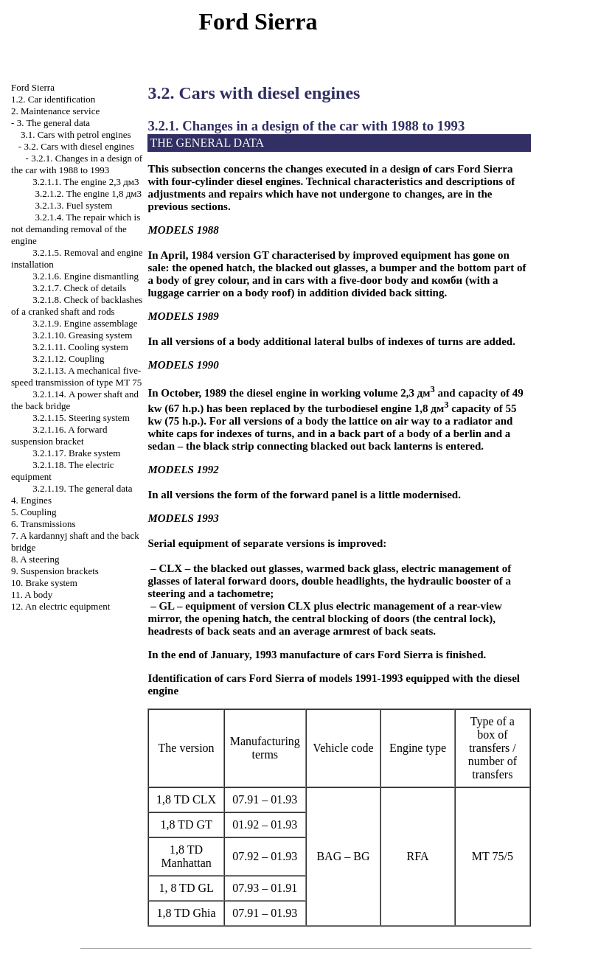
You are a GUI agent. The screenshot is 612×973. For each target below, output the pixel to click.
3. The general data (53, 122)
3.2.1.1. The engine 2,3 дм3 (85, 181)
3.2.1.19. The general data (82, 488)
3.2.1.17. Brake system (76, 452)
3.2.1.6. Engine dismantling (85, 276)
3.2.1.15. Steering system (80, 417)
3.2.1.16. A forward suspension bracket (59, 435)
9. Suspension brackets (55, 570)
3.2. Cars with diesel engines (78, 146)
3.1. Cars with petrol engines (76, 134)
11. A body (31, 594)
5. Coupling (33, 511)
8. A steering (35, 559)
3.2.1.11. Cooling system (80, 346)
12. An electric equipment (60, 606)
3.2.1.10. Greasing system (82, 335)
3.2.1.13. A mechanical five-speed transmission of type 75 (76, 376)
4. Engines (31, 500)
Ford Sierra (33, 87)
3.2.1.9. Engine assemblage (84, 323)
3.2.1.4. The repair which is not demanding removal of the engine (75, 229)
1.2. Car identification (53, 99)
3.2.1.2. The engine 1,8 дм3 (88, 193)
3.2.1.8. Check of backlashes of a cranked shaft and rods (76, 305)
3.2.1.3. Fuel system (74, 205)
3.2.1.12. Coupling (68, 358)
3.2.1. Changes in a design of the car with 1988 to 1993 (76, 164)
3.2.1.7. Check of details (79, 287)
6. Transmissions (43, 523)
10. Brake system (44, 582)
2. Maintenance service (55, 110)
